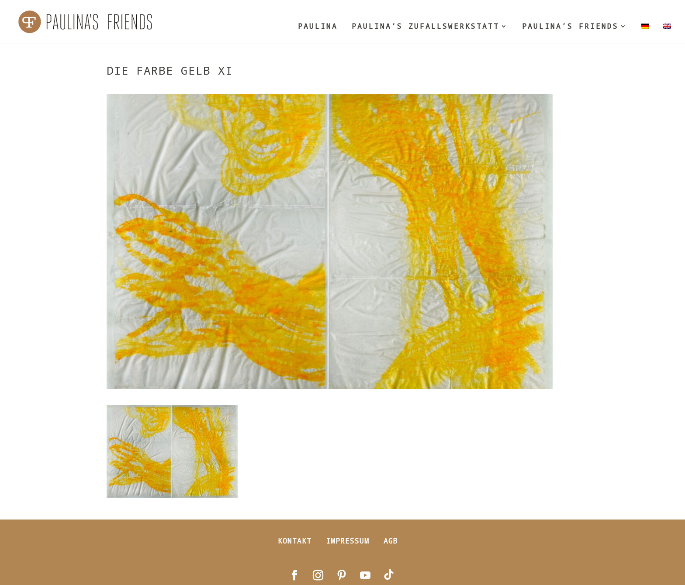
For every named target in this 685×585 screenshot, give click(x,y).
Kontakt (294, 540)
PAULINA (318, 27)
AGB (391, 540)
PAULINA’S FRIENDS (570, 27)
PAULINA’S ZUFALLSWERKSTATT (425, 27)
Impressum (347, 540)
